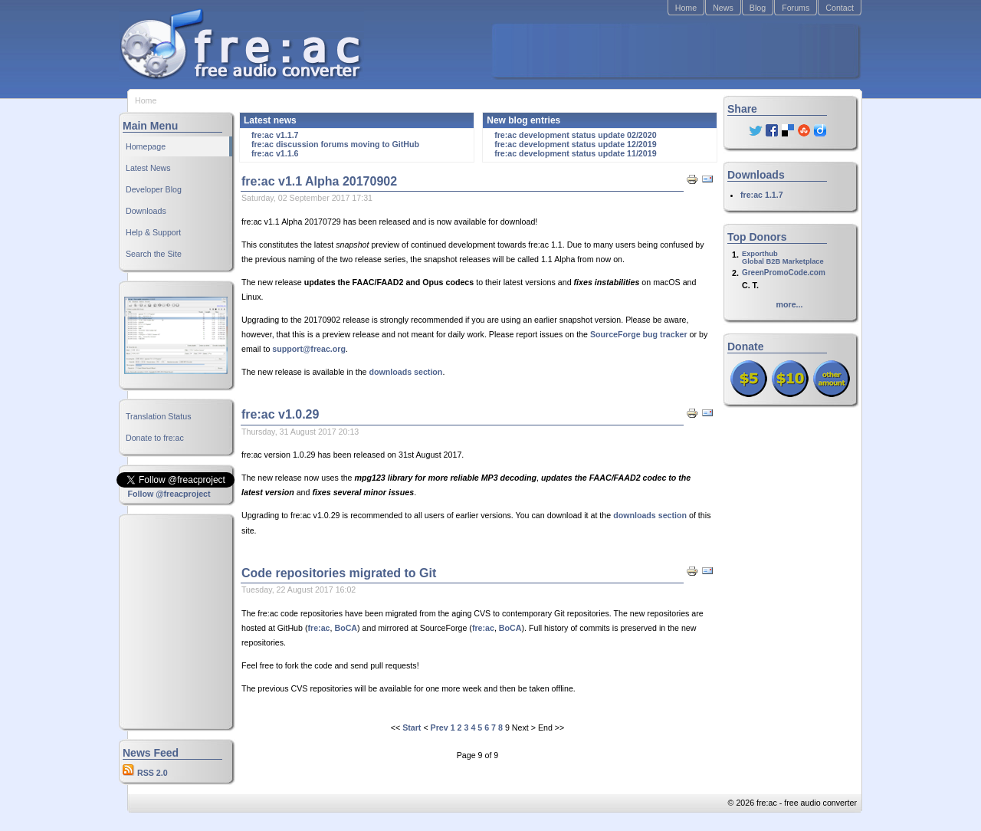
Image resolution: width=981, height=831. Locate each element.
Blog (758, 7)
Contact (839, 7)
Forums (795, 7)
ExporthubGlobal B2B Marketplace (783, 257)
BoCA (345, 627)
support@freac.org (309, 348)
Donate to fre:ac (155, 437)
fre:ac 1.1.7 (761, 194)
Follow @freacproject (168, 493)
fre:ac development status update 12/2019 (575, 144)
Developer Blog (154, 189)
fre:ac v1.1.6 (275, 153)
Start (411, 727)
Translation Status (159, 416)
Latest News (148, 167)
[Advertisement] (675, 51)
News (723, 7)
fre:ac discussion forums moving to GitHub (335, 144)
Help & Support (153, 232)
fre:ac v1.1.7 (275, 135)
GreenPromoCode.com (783, 272)
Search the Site (154, 253)
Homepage (146, 146)
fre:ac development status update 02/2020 (575, 135)
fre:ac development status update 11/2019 (575, 153)
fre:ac (318, 627)
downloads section (405, 371)
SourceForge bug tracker (638, 334)
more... (789, 304)
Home (686, 7)
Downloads (146, 210)
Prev (439, 727)
